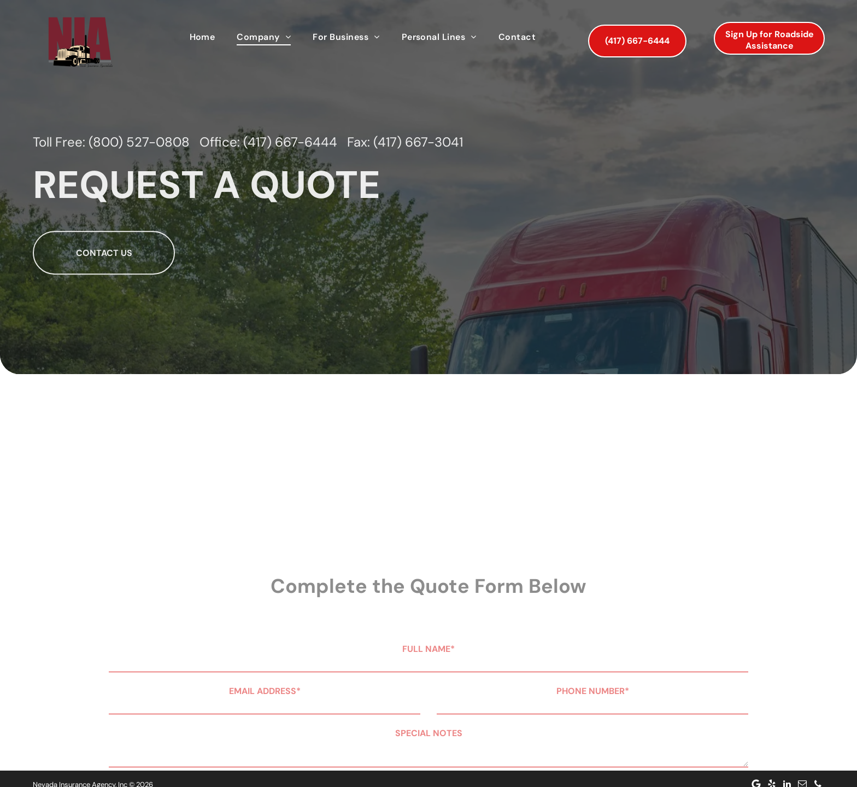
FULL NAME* (428, 692)
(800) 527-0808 (139, 165)
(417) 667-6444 (290, 165)
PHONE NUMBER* (592, 734)
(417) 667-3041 (418, 165)
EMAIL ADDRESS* (265, 734)
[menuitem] (202, 36)
